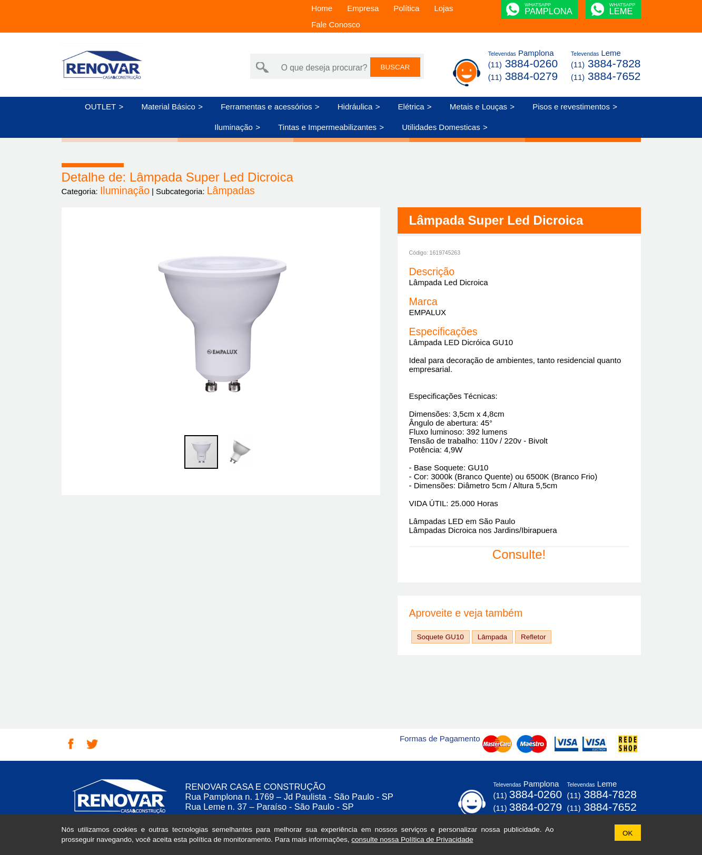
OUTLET (100, 106)
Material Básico (168, 106)
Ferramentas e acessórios (266, 106)
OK (627, 833)
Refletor (533, 637)
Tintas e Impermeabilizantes (327, 127)
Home (321, 8)
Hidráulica (355, 106)
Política (406, 8)
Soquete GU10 (440, 637)
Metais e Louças (478, 106)
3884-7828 (605, 63)
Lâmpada (492, 637)
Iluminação (233, 127)
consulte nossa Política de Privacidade (412, 839)
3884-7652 (605, 76)
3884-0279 (523, 76)
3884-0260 (523, 63)
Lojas (443, 8)
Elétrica (411, 106)
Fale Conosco (335, 24)
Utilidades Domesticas (441, 127)
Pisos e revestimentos (571, 106)
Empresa (363, 8)
